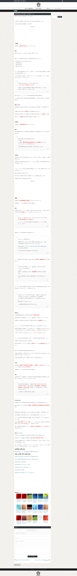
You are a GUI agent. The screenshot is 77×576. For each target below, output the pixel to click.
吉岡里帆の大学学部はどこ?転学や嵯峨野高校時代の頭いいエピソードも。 (40, 501)
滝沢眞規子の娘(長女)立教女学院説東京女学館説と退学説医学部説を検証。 (18, 523)
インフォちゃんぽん (37, 569)
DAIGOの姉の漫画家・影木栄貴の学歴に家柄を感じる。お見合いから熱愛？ (40, 517)
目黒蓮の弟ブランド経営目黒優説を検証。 (29, 522)
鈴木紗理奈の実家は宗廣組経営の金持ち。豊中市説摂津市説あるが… (18, 500)
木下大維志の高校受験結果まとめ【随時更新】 (35, 522)
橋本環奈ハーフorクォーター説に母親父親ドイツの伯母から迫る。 (24, 522)
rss (62, 1)
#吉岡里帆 (42, 246)
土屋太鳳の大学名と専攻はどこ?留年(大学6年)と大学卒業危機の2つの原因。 (26, 456)
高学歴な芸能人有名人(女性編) (19, 469)
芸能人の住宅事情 (38, 8)
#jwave (31, 246)
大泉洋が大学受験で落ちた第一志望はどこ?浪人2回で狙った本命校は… (40, 511)
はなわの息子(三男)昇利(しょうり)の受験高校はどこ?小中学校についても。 (41, 560)
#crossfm (38, 246)
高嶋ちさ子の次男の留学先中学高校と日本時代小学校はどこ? (29, 500)
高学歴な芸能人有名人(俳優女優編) (20, 461)
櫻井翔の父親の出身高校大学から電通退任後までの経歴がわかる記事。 (18, 511)
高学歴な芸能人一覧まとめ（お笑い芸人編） (22, 467)
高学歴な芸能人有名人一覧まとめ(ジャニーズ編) (22, 464)
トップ (19, 8)
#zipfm (34, 246)
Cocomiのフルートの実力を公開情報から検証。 (29, 511)
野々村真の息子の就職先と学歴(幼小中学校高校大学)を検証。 (23, 560)
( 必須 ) (17, 538)
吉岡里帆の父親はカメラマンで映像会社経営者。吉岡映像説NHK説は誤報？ (26, 451)
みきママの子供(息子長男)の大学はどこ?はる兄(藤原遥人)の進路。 (24, 500)
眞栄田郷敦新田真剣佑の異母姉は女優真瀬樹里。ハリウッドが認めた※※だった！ (24, 512)
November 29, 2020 (35, 250)
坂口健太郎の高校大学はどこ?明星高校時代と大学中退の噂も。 (45, 511)
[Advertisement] (32, 34)
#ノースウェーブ (27, 246)
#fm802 (36, 246)
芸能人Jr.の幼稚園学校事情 (29, 8)
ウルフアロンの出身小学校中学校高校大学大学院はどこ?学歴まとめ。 (35, 511)
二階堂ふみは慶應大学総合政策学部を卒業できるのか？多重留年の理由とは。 (27, 459)
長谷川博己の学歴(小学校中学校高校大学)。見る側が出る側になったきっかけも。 (45, 501)
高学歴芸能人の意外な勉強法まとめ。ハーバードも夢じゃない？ (25, 472)
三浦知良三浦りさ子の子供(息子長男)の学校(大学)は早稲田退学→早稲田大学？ (35, 501)
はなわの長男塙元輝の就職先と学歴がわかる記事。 (45, 522)
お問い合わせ (48, 8)
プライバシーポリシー (58, 8)
